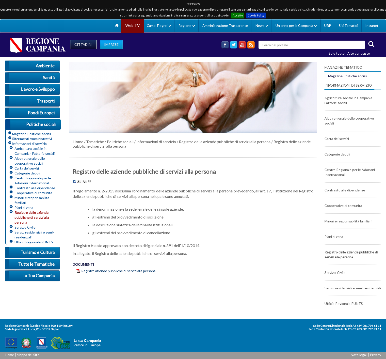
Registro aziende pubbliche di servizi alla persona (118, 271)
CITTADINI (83, 44)
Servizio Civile (25, 227)
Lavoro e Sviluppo (38, 89)
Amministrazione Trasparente (225, 25)
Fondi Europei (41, 112)
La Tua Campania (38, 275)
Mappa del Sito (28, 355)
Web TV (132, 25)
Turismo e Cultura (37, 252)
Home (78, 141)
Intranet (371, 25)
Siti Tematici (348, 25)
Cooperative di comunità (33, 193)
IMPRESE (111, 44)
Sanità (49, 77)
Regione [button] (186, 25)
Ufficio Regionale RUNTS (34, 242)
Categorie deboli (27, 173)
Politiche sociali (41, 124)
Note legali (359, 355)
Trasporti (46, 101)
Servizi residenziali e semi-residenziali (34, 234)
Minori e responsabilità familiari (32, 200)
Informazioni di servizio (29, 143)
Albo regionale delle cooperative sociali (30, 160)
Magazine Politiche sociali (31, 134)
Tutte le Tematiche (36, 264)
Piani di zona (24, 207)
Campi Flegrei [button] (159, 25)
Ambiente (45, 65)
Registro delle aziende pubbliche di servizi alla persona (32, 217)
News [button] (262, 25)
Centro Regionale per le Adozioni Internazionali (33, 180)
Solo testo (337, 53)
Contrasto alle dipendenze (35, 188)
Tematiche (95, 141)
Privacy (375, 355)
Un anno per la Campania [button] (296, 25)
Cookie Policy (256, 15)
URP (327, 25)
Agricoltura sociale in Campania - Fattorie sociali (35, 151)
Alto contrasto (358, 53)
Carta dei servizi (27, 168)
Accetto (238, 15)
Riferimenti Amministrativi (32, 139)
